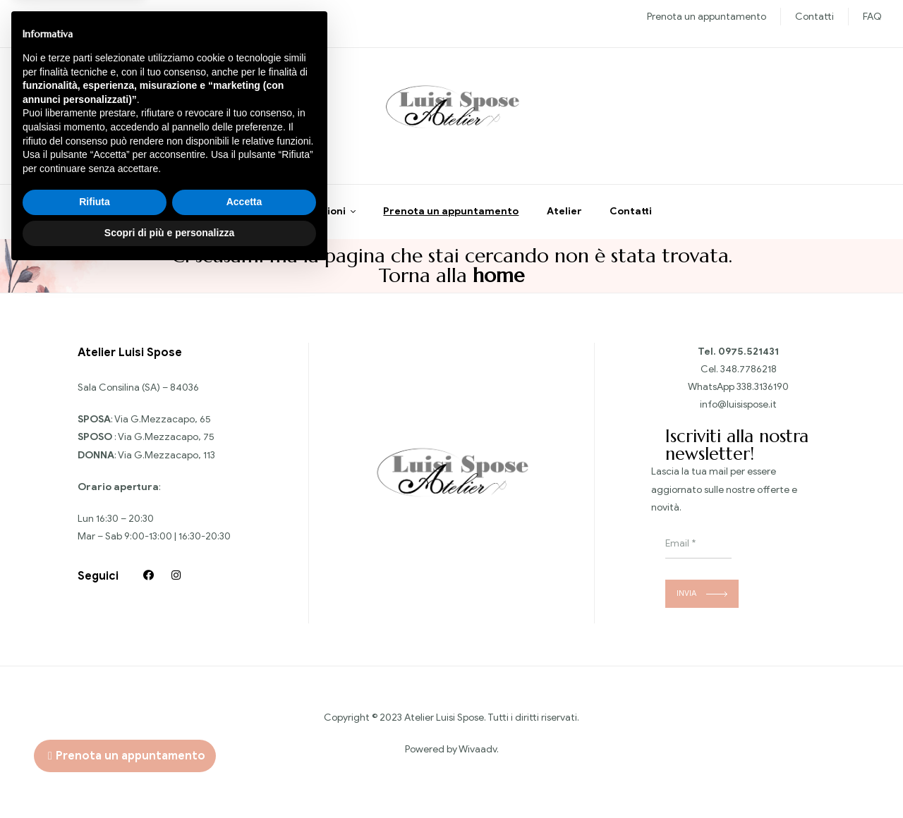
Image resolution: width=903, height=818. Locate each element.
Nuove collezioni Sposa (72, 17)
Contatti (814, 17)
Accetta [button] (244, 749)
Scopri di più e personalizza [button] (169, 779)
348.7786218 (748, 372)
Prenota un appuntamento (706, 17)
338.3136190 (763, 390)
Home (253, 215)
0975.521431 (748, 354)
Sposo (145, 17)
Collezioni (321, 215)
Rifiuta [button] (94, 749)
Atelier (564, 215)
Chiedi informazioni (91, 119)
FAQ (872, 17)
